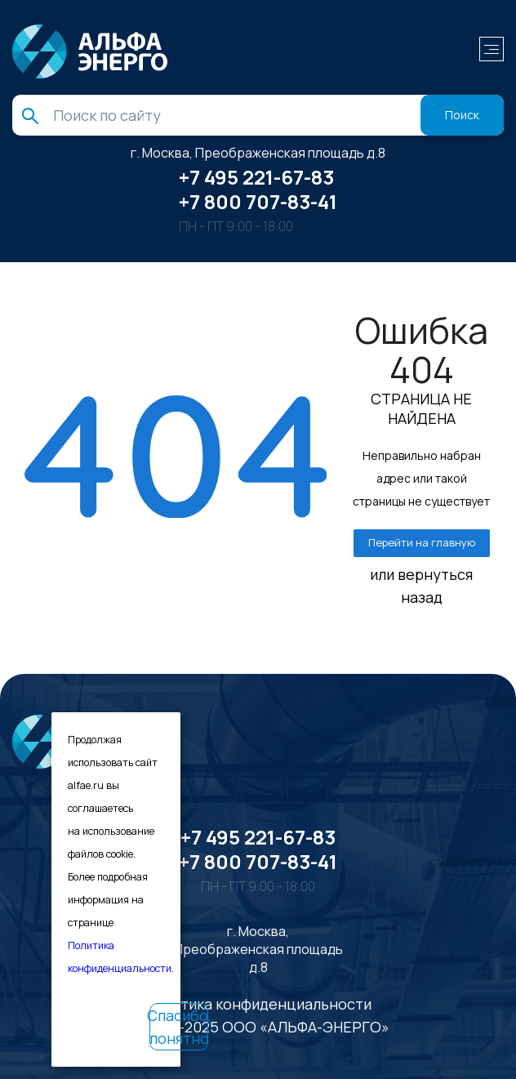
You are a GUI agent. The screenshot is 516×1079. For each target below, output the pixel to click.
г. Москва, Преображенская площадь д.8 (258, 153)
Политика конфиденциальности (258, 1004)
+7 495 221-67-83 (256, 176)
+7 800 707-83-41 (258, 201)
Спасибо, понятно (178, 1026)
